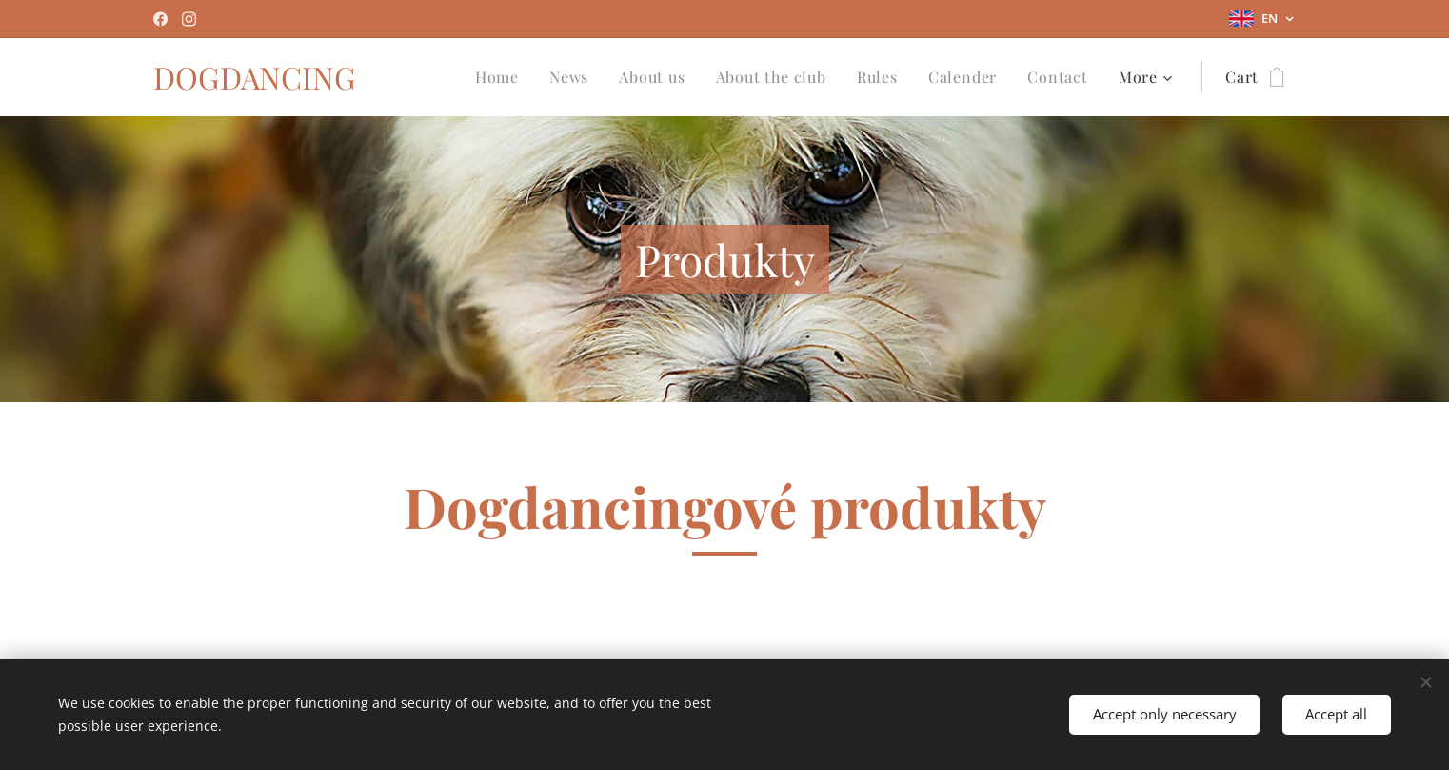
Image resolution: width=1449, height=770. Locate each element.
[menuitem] (502, 77)
